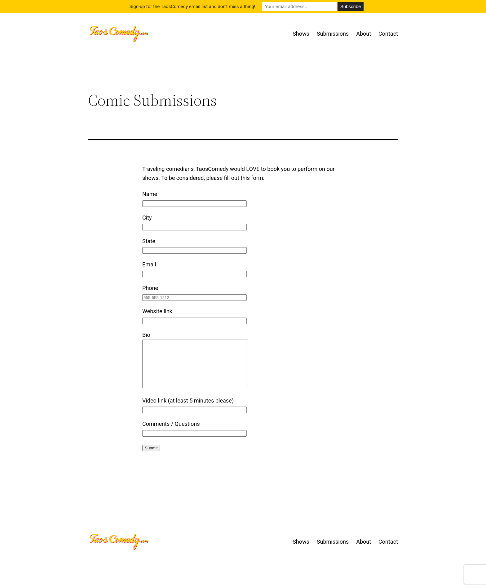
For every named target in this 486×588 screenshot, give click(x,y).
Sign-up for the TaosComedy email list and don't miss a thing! (192, 6)
